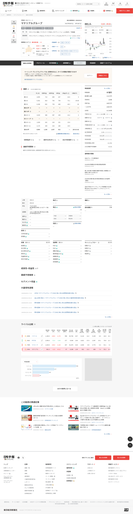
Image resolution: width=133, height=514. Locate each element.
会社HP (78, 28)
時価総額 (27, 361)
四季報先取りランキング (51, 420)
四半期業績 (52, 63)
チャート (113, 4)
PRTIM (34, 340)
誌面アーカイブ (105, 63)
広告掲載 (24, 502)
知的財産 (66, 502)
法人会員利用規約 (73, 504)
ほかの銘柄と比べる (64, 388)
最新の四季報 (27, 63)
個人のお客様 (103, 457)
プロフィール (40, 63)
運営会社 (6, 502)
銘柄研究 (41, 11)
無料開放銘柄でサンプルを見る (34, 79)
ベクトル (34, 336)
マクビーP (35, 345)
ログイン (127, 4)
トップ (8, 10)
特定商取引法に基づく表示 (80, 502)
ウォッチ (120, 4)
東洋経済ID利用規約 (123, 502)
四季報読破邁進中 (96, 430)
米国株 (91, 11)
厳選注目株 (48, 430)
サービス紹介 (16, 502)
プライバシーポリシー (55, 502)
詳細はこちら (103, 75)
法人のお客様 (121, 457)
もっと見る (107, 88)
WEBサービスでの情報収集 (38, 502)
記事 (25, 11)
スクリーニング (58, 11)
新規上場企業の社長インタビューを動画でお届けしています (30, 3)
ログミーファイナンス (98, 413)
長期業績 (66, 63)
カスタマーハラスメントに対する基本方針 (102, 502)
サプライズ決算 (49, 409)
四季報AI (108, 11)
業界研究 (74, 11)
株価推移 (92, 63)
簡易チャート (95, 57)
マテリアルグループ (19, 15)
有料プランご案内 (124, 10)
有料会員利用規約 (60, 504)
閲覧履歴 (106, 4)
